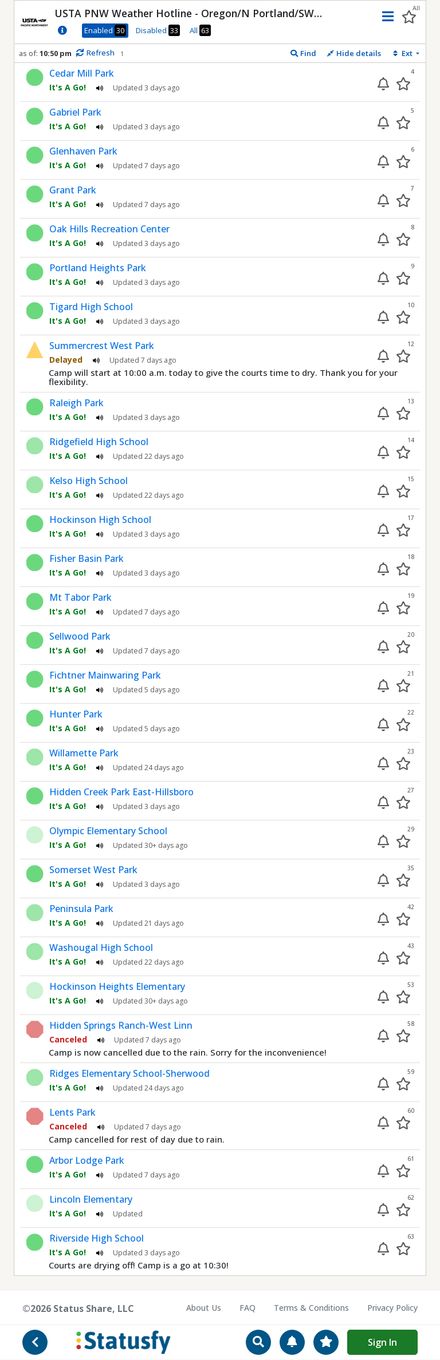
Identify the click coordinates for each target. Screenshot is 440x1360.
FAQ (247, 1307)
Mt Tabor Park (80, 597)
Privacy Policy (392, 1307)
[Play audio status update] (100, 87)
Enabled (105, 30)
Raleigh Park (76, 402)
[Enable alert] (383, 83)
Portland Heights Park (97, 267)
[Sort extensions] (404, 53)
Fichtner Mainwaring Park (105, 675)
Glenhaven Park (83, 151)
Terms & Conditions (311, 1307)
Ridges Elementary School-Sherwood (129, 1073)
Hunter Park (76, 714)
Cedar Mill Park (81, 73)
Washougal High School (101, 947)
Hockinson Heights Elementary (117, 986)
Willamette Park (84, 753)
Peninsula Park (81, 908)
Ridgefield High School (98, 441)
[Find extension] (302, 53)
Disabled (158, 30)
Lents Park (72, 1112)
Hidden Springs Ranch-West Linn (120, 1025)
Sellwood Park (80, 636)
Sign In (382, 1342)
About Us (203, 1307)
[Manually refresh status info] (95, 53)
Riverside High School (96, 1238)
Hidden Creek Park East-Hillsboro (121, 791)
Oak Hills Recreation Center (109, 228)
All (200, 30)
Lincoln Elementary (90, 1199)
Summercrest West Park (101, 345)
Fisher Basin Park (86, 558)
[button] (385, 16)
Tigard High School (91, 306)
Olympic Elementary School (108, 830)
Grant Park (72, 190)
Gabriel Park (75, 112)
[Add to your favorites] (403, 83)
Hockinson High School (100, 519)
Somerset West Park (93, 869)
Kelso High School (88, 480)
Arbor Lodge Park (86, 1160)
